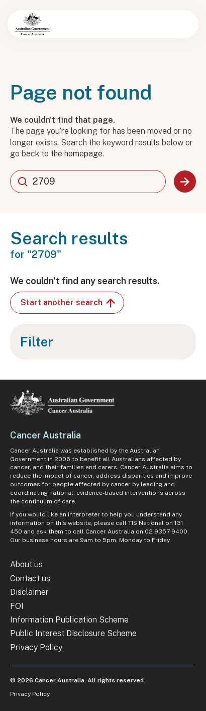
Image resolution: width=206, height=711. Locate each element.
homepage (83, 153)
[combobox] (88, 181)
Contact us (30, 578)
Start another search (69, 303)
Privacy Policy (36, 647)
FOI (17, 606)
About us (26, 564)
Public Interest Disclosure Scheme (73, 633)
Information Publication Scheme (69, 620)
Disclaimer (29, 592)
